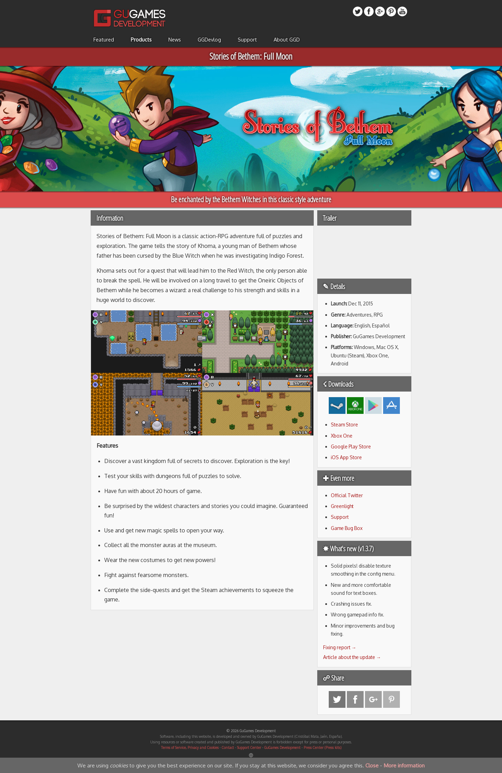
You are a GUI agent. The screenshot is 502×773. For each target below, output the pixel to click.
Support (247, 39)
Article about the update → (352, 657)
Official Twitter (347, 495)
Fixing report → (339, 647)
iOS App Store (346, 457)
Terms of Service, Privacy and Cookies (190, 747)
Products (141, 39)
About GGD (287, 39)
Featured (103, 39)
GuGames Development (282, 747)
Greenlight (342, 506)
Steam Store (344, 424)
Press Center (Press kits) (322, 747)
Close (372, 765)
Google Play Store (351, 446)
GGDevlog (209, 39)
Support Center (249, 747)
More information (404, 765)
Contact (228, 747)
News (174, 39)
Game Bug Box (347, 528)
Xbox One (341, 436)
